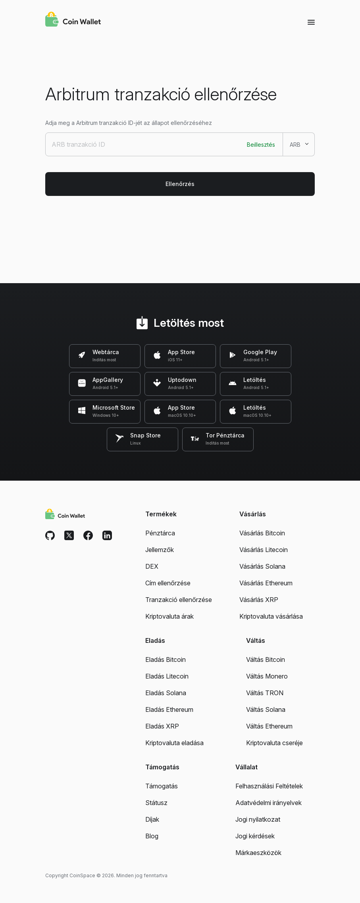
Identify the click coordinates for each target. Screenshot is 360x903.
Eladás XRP (162, 726)
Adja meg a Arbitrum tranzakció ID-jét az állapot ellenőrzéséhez (128, 122)
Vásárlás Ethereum (266, 583)
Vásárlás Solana (262, 566)
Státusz (156, 803)
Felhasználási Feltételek (269, 786)
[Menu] (311, 22)
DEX (151, 566)
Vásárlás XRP (258, 600)
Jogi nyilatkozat (257, 819)
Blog (151, 836)
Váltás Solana (265, 709)
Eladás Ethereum (169, 709)
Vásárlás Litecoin (263, 550)
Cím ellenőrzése (168, 583)
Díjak (152, 819)
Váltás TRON (264, 693)
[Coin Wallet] (73, 20)
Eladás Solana (165, 693)
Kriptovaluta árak (169, 616)
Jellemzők (159, 550)
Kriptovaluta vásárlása (271, 616)
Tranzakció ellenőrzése (178, 600)
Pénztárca (160, 533)
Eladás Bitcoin (165, 659)
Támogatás (161, 786)
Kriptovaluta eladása (174, 743)
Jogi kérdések (255, 836)
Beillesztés (261, 144)
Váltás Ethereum (269, 726)
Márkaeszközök (258, 853)
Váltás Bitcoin (265, 659)
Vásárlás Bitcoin (262, 533)
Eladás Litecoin (167, 676)
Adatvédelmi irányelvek (268, 803)
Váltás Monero (267, 676)
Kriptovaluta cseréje (274, 743)
